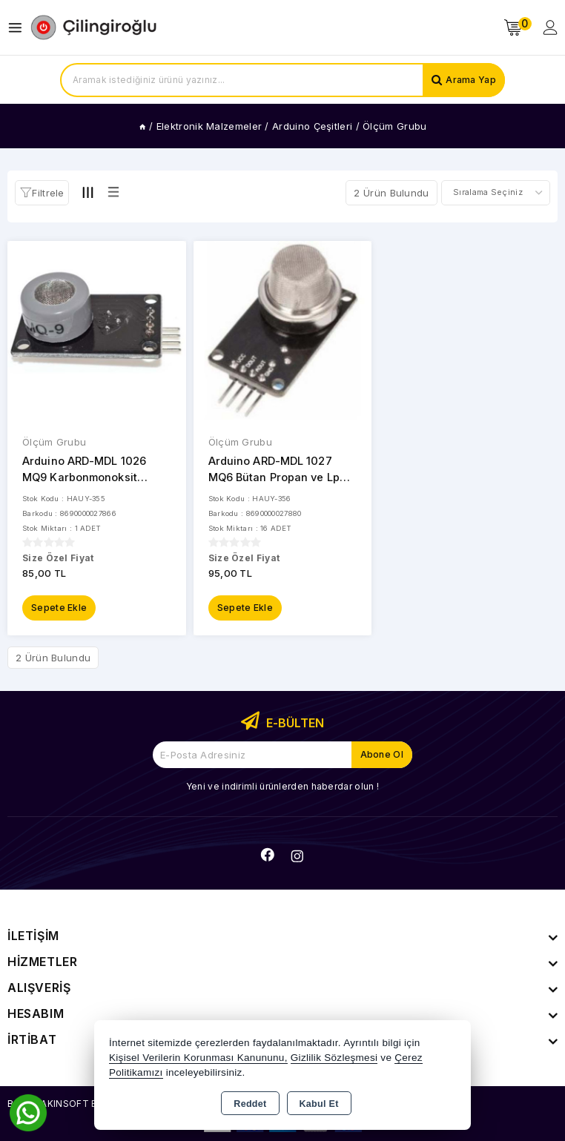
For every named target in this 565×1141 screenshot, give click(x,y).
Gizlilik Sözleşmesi (334, 1057)
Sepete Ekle (59, 606)
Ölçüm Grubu (54, 442)
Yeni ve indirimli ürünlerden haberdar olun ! (282, 785)
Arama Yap (471, 79)
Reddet (250, 1104)
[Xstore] (93, 27)
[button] (42, 192)
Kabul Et (319, 1104)
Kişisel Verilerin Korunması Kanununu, (198, 1057)
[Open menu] (18, 28)
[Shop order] (495, 192)
